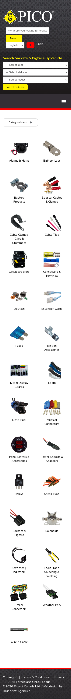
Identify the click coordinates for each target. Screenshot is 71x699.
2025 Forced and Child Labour (29, 682)
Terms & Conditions (36, 677)
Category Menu (20, 122)
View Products (15, 87)
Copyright (10, 677)
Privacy (59, 677)
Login (40, 44)
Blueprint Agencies (16, 691)
